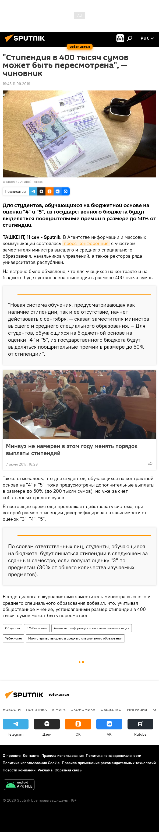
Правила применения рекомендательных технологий (109, 762)
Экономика (83, 709)
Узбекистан (13, 638)
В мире (59, 709)
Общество (12, 628)
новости (12, 709)
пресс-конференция (86, 243)
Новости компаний (19, 770)
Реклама (45, 770)
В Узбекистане (36, 628)
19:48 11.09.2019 (16, 83)
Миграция (137, 709)
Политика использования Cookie (31, 762)
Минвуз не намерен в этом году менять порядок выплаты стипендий (71, 449)
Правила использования (62, 755)
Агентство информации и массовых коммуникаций (91, 628)
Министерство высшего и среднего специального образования (75, 638)
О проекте (12, 755)
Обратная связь (68, 770)
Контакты (31, 755)
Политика (36, 709)
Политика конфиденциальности (113, 755)
